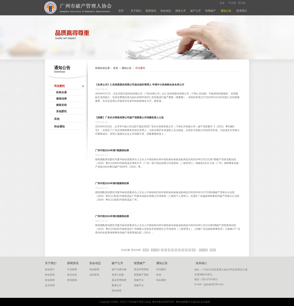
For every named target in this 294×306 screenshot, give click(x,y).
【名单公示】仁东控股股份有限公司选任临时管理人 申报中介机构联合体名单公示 (139, 84)
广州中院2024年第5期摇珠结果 (112, 216)
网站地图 (180, 301)
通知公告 (126, 68)
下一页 (203, 250)
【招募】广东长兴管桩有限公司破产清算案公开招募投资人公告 (129, 117)
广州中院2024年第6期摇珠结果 (112, 183)
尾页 (212, 250)
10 (193, 250)
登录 (222, 3)
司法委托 (140, 68)
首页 (121, 10)
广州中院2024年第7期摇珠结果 (112, 150)
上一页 (155, 250)
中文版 (232, 2)
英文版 (241, 2)
